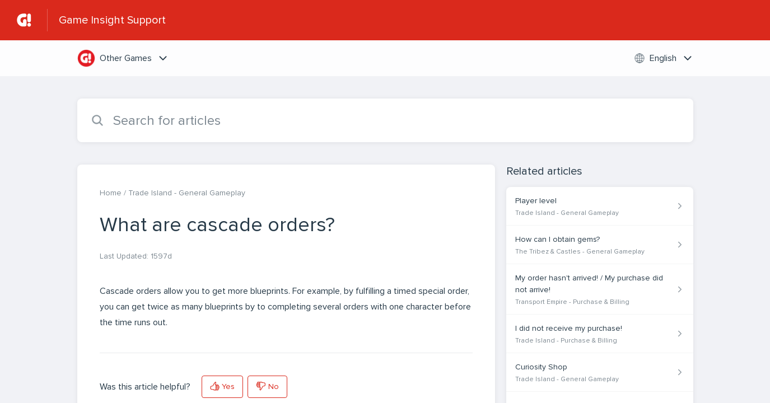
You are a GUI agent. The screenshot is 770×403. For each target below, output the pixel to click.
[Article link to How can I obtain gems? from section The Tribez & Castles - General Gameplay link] (599, 245)
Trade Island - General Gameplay (186, 193)
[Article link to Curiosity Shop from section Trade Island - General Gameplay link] (599, 372)
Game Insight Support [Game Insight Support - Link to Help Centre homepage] (112, 20)
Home (111, 193)
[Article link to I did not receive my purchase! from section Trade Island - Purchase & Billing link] (599, 334)
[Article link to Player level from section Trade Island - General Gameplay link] (599, 206)
